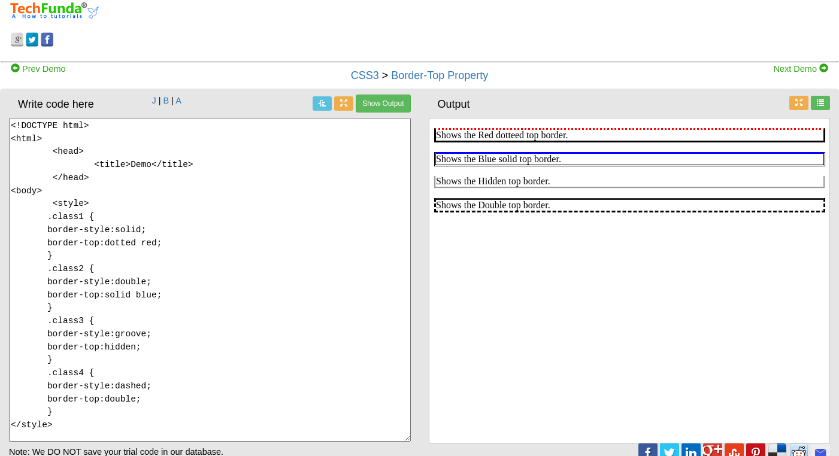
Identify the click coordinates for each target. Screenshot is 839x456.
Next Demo (800, 69)
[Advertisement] (524, 29)
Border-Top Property (439, 75)
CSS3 (365, 75)
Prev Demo (38, 69)
